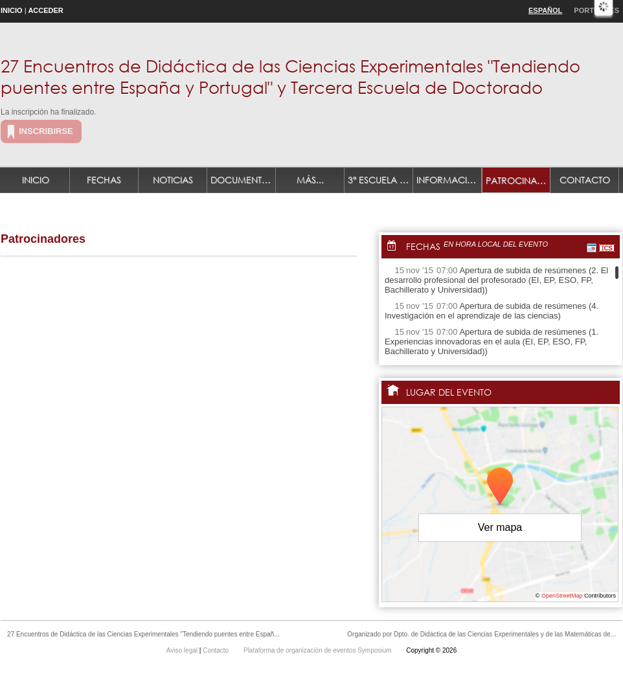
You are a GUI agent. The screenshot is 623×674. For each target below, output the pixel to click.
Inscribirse (46, 131)
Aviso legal (182, 650)
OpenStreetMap (562, 595)
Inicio (12, 10)
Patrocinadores (518, 180)
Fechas (104, 180)
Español (545, 10)
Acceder (45, 10)
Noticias (173, 180)
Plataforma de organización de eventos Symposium (318, 650)
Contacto (585, 180)
